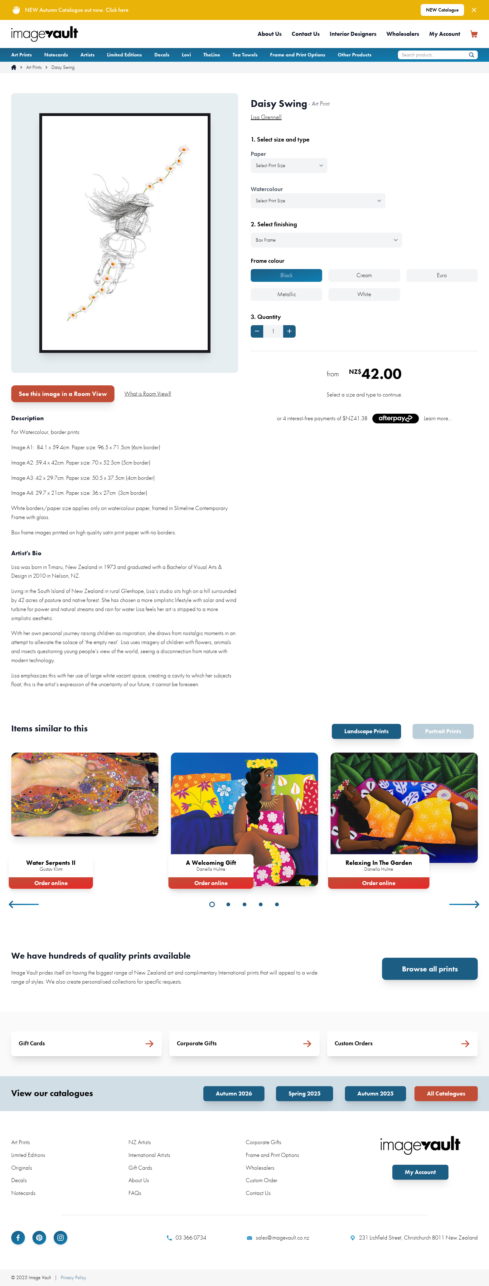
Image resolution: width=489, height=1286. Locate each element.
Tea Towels (245, 54)
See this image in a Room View (63, 394)
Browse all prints (430, 969)
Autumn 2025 (375, 1093)
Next (464, 904)
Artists (87, 54)
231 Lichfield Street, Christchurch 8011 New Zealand (414, 1237)
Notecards (56, 54)
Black (286, 275)
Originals (21, 1168)
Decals (161, 54)
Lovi (186, 54)
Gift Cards (140, 1168)
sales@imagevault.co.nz (278, 1237)
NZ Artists (139, 1142)
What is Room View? (147, 393)
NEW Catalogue (442, 10)
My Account (444, 34)
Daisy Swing (63, 67)
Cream (364, 275)
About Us (270, 34)
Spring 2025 (304, 1093)
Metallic (286, 294)
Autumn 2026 (234, 1093)
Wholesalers (402, 34)
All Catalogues (446, 1093)
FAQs (134, 1193)
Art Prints (21, 54)
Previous (24, 904)
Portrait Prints (443, 731)
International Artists (149, 1155)
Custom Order (262, 1180)
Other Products (354, 54)
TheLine (211, 54)
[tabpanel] (84, 819)
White (364, 294)
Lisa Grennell (266, 117)
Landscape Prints (366, 731)
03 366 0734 (186, 1237)
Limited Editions (124, 54)
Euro (442, 275)
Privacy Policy (73, 1277)
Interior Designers (353, 34)
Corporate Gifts (263, 1142)
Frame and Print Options (297, 54)
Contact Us (306, 34)
